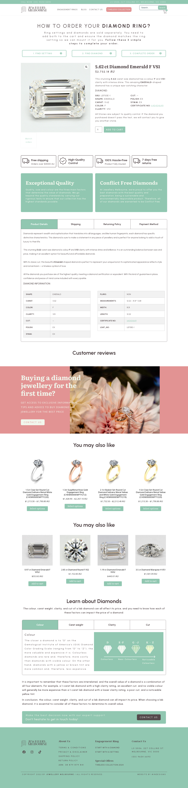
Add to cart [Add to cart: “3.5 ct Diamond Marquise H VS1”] (151, 581)
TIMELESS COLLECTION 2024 (109, 765)
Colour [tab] (40, 624)
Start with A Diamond (107, 747)
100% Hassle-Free (116, 160)
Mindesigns (159, 774)
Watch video (28, 140)
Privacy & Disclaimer (73, 752)
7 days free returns (149, 161)
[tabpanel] (94, 285)
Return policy (68, 760)
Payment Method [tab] (148, 224)
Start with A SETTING (107, 752)
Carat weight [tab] (76, 624)
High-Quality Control (76, 161)
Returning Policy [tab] (112, 224)
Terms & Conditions (72, 747)
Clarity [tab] (112, 624)
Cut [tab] (148, 624)
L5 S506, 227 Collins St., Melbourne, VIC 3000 (138, 2)
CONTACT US (96, 9)
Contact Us (139, 741)
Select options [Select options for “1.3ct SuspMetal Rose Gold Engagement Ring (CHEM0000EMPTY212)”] (75, 506)
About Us (64, 741)
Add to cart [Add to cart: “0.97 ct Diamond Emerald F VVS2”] (37, 583)
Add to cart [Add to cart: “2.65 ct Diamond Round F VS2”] (75, 581)
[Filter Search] (153, 7)
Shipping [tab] (76, 224)
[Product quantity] (98, 130)
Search (162, 7)
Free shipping (39, 160)
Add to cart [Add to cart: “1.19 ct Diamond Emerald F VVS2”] (113, 583)
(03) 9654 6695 (141, 757)
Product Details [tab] (39, 224)
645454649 (157, 105)
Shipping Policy (69, 756)
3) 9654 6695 (43, 2)
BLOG (84, 9)
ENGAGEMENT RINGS (68, 9)
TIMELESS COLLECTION (118, 9)
